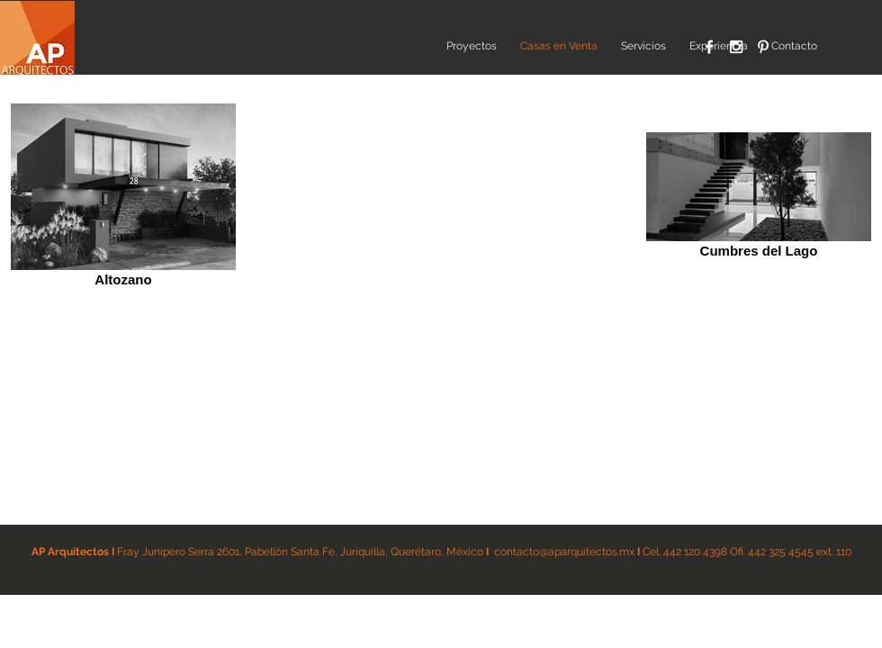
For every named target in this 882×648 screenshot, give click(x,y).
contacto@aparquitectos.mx (564, 551)
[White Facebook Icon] (709, 47)
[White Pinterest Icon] (763, 47)
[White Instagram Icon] (736, 47)
